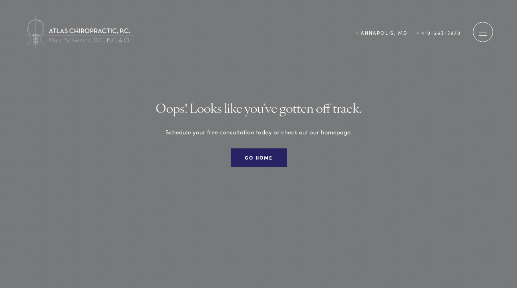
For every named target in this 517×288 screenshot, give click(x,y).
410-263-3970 (439, 32)
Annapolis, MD (381, 32)
